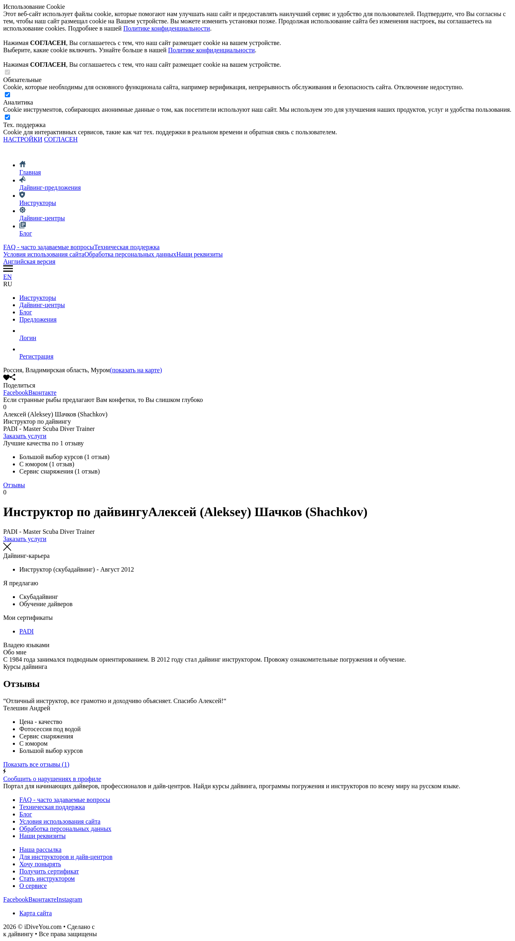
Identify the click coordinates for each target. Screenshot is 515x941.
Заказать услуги (24, 436)
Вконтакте (42, 392)
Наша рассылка (40, 849)
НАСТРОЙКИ (22, 139)
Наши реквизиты (199, 254)
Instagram (69, 899)
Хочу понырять (40, 864)
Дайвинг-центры (42, 304)
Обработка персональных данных (130, 254)
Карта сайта (35, 913)
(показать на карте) (136, 370)
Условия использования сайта (43, 254)
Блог (25, 312)
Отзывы (14, 485)
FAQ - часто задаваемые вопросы (48, 247)
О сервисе (33, 885)
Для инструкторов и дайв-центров (66, 856)
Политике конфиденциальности (166, 28)
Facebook (15, 392)
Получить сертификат (49, 871)
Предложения (38, 319)
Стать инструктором (47, 878)
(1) (36, 764)
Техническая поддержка (127, 247)
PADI (26, 631)
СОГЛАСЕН (61, 139)
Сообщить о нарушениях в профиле (257, 775)
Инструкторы (37, 297)
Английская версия (29, 261)
